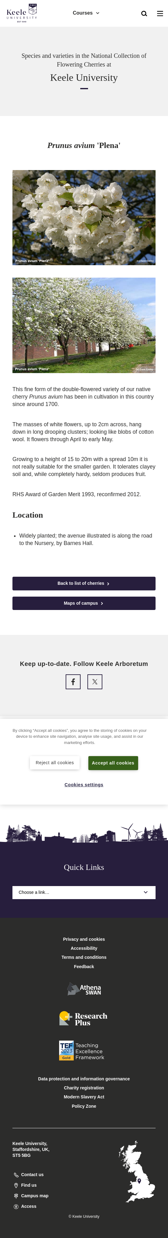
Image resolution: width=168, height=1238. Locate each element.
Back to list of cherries (84, 583)
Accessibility (23, 30)
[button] (144, 12)
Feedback (84, 966)
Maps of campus (84, 603)
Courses (86, 12)
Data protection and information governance (84, 1078)
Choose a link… (84, 892)
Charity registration (84, 1087)
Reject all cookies (54, 762)
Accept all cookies (113, 762)
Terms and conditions (84, 957)
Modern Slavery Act (84, 1096)
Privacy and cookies (84, 939)
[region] (84, 762)
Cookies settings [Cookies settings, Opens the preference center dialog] (84, 784)
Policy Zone (84, 1106)
